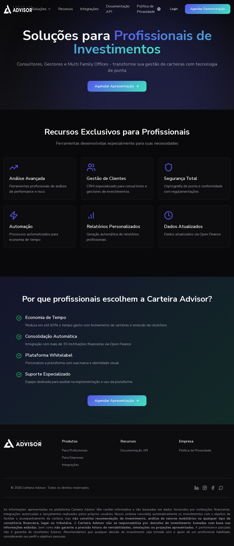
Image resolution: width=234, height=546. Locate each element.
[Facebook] (213, 488)
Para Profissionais (75, 450)
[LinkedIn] (196, 488)
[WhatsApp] (221, 488)
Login (174, 9)
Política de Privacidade (146, 9)
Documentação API (118, 9)
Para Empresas (72, 457)
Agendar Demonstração (207, 9)
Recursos (65, 9)
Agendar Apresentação (117, 86)
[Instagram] (204, 488)
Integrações (89, 9)
